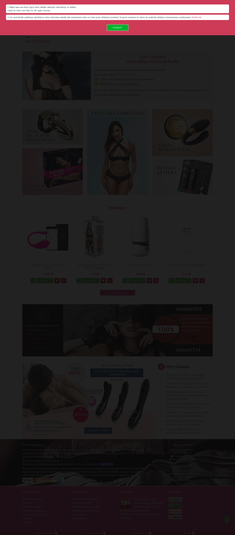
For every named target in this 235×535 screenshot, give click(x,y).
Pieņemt (117, 27)
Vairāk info (196, 17)
